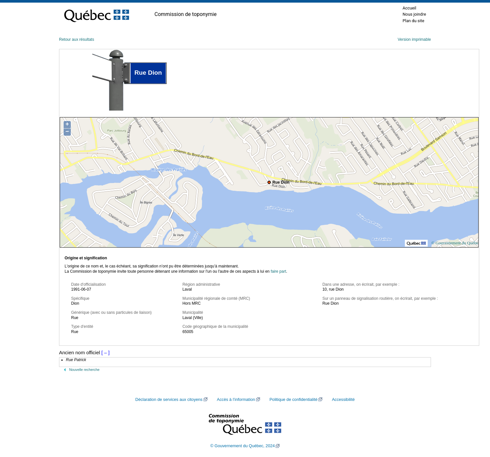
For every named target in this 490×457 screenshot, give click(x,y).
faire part (278, 271)
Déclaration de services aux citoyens (169, 399)
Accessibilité (343, 399)
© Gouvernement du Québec (455, 242)
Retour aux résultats (76, 39)
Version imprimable (414, 39)
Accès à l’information (236, 399)
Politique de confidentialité (293, 399)
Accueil (409, 8)
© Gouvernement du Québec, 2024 (242, 446)
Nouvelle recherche (84, 370)
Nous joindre (414, 14)
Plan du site (413, 20)
